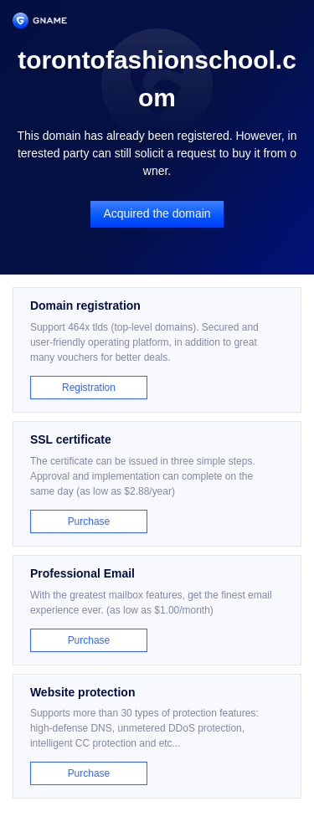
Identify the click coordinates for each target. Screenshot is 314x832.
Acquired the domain (156, 213)
